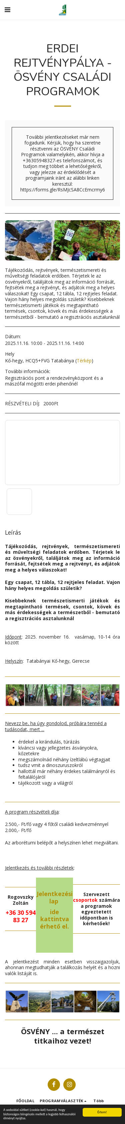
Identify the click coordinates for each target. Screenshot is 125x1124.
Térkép (84, 360)
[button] (7, 9)
